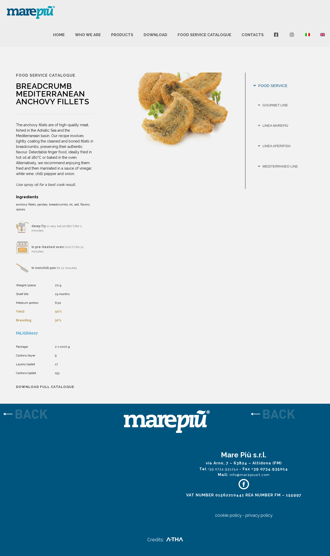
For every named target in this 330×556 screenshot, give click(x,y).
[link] (41, 415)
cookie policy (228, 515)
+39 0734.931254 (223, 469)
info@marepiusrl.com (250, 475)
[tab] (283, 85)
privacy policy (259, 515)
